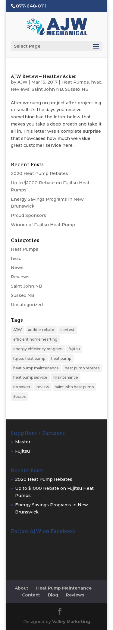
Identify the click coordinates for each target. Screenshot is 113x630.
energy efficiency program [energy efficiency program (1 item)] (38, 349)
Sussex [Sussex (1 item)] (19, 396)
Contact (31, 595)
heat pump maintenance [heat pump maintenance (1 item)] (36, 368)
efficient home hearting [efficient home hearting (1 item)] (35, 339)
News (17, 267)
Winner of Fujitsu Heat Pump (43, 224)
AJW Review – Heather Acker (43, 76)
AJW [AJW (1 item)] (17, 329)
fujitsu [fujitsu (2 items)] (74, 349)
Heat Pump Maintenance (64, 588)
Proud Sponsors (28, 215)
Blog (53, 595)
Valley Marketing (71, 621)
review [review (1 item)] (42, 387)
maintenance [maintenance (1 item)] (65, 377)
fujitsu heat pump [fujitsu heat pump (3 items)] (29, 358)
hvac (96, 82)
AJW (22, 82)
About (21, 588)
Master (22, 442)
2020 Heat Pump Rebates (39, 173)
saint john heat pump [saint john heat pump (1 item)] (74, 387)
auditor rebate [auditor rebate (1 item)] (41, 329)
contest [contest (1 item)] (67, 329)
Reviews (20, 89)
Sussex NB (77, 89)
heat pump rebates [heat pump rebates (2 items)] (82, 368)
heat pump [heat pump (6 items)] (61, 358)
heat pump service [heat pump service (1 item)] (30, 377)
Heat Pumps (75, 82)
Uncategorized (27, 304)
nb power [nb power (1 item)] (21, 387)
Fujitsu (22, 451)
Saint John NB (47, 89)
